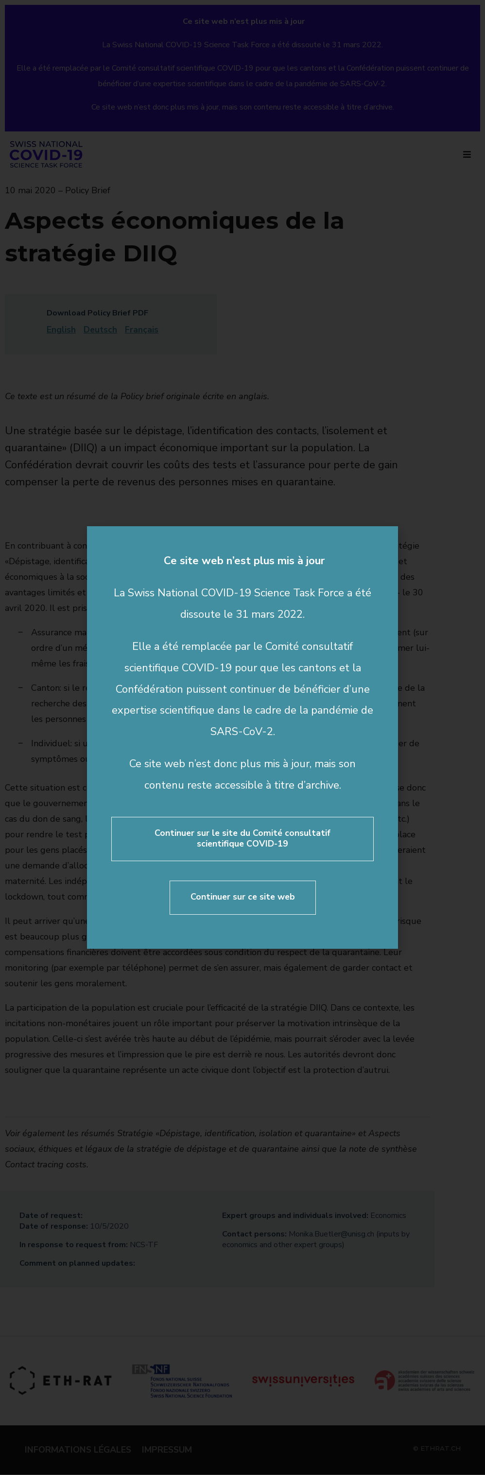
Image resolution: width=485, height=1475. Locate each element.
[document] (242, 737)
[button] (384, 540)
